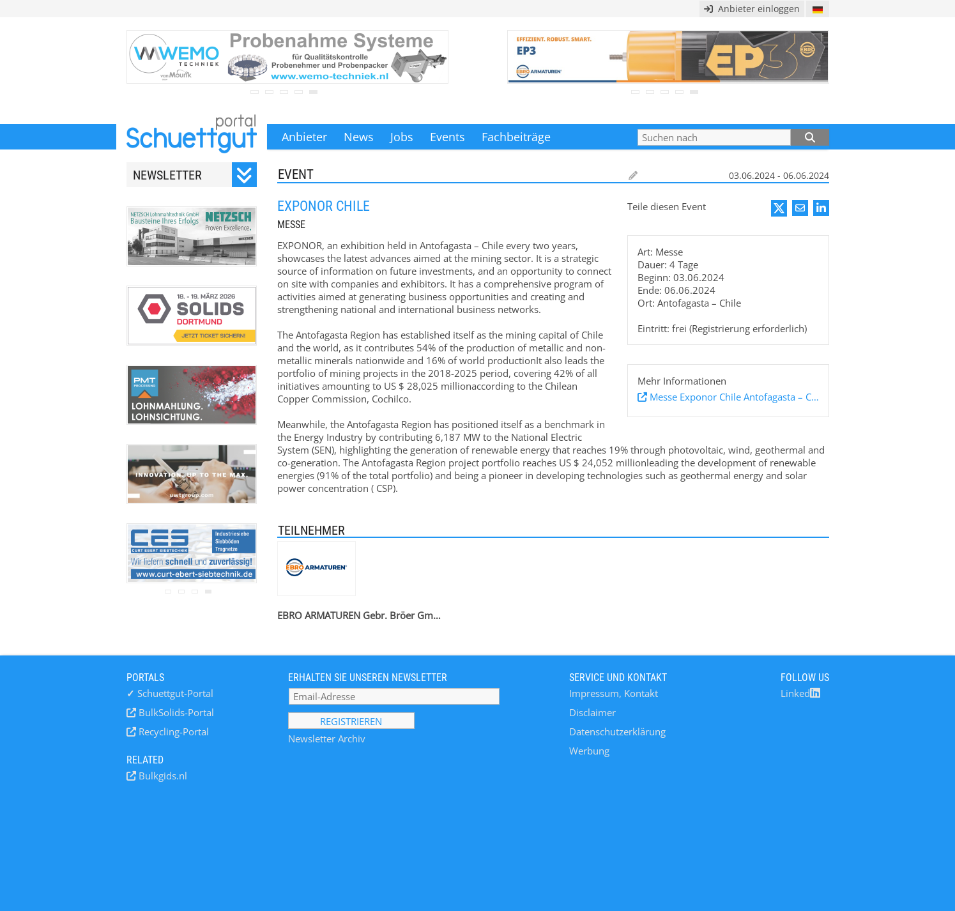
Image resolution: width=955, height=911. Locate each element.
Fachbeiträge (516, 136)
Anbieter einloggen (752, 9)
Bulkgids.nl (161, 775)
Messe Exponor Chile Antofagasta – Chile (733, 396)
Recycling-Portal (172, 731)
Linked (800, 693)
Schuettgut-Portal (169, 693)
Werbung (589, 750)
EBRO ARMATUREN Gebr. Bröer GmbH (360, 615)
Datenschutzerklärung (617, 731)
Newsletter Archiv (326, 738)
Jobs (401, 136)
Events (447, 136)
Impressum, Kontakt (613, 693)
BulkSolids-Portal (175, 712)
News (359, 136)
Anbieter (304, 136)
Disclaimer (592, 712)
